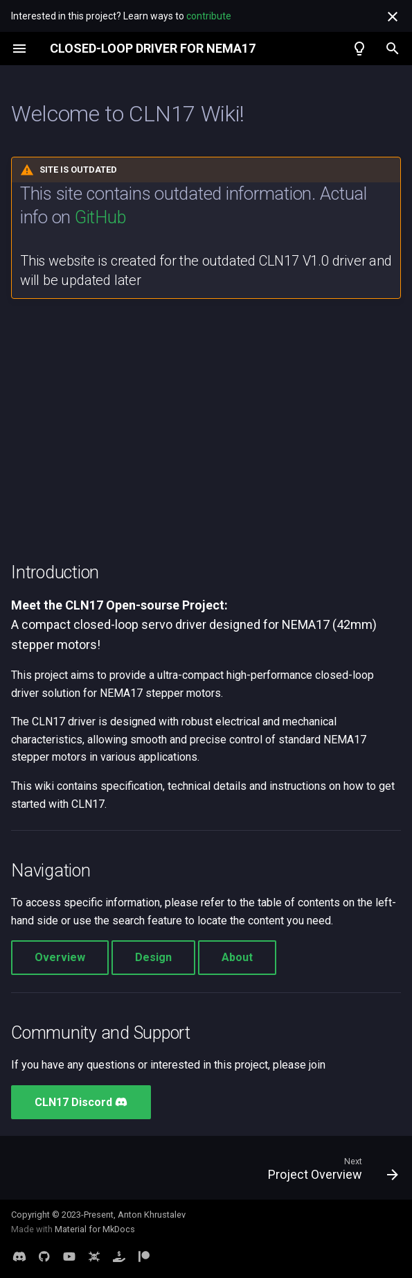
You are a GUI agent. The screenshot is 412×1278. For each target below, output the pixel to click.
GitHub (100, 217)
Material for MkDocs (95, 1229)
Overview (60, 957)
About (237, 957)
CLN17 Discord (81, 1102)
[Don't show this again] (392, 16)
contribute (208, 15)
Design (153, 957)
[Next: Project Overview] (330, 1171)
